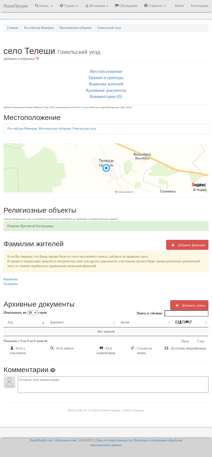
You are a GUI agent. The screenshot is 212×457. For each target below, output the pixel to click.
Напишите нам (65, 440)
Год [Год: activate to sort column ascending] (10, 322)
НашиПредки (16, 6)
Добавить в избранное (21, 59)
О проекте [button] (155, 6)
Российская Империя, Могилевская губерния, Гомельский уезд (51, 128)
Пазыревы (11, 284)
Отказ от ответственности (113, 440)
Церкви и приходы (106, 77)
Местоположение (106, 71)
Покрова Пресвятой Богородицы (30, 226)
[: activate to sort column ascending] (175, 322)
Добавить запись (189, 305)
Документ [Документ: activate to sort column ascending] (50, 322)
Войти (179, 6)
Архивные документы (106, 90)
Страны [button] (69, 6)
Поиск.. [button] (44, 6)
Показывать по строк (25, 312)
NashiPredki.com (41, 440)
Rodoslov (77, 107)
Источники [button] (96, 6)
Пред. (185, 341)
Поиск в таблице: (172, 313)
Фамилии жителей (106, 83)
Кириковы (11, 279)
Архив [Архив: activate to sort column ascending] (105, 322)
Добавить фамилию (187, 245)
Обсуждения (126, 6)
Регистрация (199, 6)
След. (201, 341)
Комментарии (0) (106, 96)
